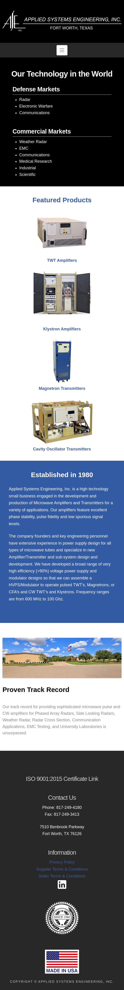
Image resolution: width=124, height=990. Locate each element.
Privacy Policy (62, 862)
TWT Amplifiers (62, 260)
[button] (62, 50)
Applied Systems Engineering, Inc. (76, 981)
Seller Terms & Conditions (62, 876)
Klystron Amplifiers (62, 329)
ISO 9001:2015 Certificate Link (62, 778)
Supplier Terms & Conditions (62, 869)
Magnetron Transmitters (62, 388)
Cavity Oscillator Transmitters (62, 449)
